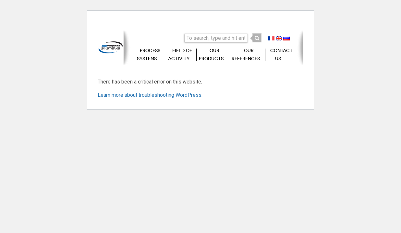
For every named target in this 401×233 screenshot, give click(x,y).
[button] (256, 37)
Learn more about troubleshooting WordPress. (150, 95)
